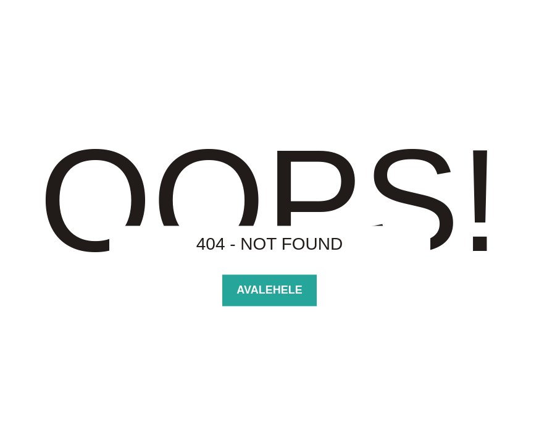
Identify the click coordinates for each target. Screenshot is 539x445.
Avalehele (269, 290)
